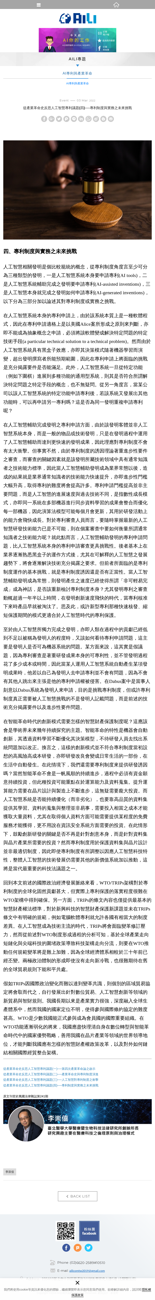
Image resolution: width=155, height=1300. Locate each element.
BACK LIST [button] (77, 1196)
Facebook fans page (79, 1231)
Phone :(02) (66, 1262)
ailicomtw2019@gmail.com (87, 1271)
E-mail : (63, 1271)
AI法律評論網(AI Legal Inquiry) (77, 18)
